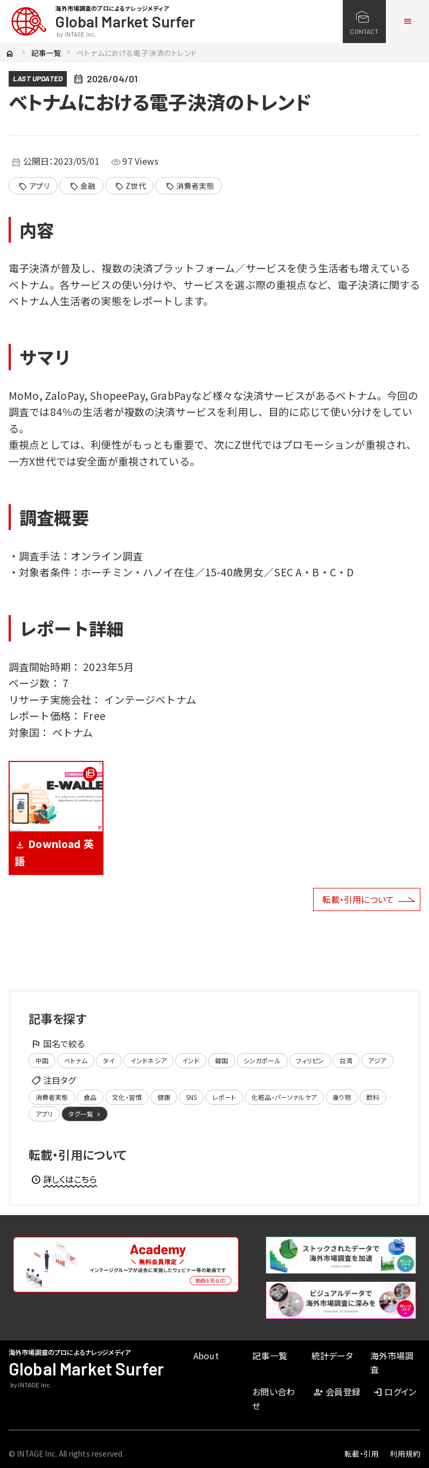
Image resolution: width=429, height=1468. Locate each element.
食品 (90, 1097)
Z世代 (130, 186)
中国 (42, 1060)
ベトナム (76, 1060)
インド (190, 1060)
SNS (191, 1097)
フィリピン (310, 1060)
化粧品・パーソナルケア (284, 1097)
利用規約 (405, 1453)
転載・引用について (358, 899)
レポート (224, 1097)
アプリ (34, 186)
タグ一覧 (85, 1114)
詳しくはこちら (64, 1179)
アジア (377, 1060)
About (206, 1355)
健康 (163, 1097)
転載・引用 (361, 1453)
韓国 (221, 1060)
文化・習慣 (127, 1097)
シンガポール (262, 1060)
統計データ (333, 1355)
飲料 (372, 1097)
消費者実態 (189, 186)
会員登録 (336, 1391)
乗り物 (342, 1097)
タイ (109, 1060)
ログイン (394, 1391)
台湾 (346, 1060)
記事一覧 (46, 52)
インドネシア (148, 1060)
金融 (83, 186)
